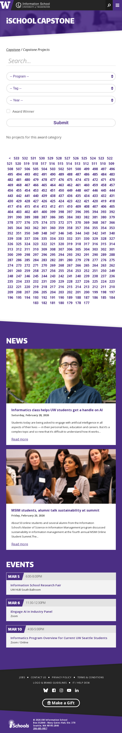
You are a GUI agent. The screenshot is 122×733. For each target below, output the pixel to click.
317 (87, 243)
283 (44, 259)
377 (19, 222)
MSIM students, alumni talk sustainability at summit (55, 510)
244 (44, 275)
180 (61, 302)
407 (95, 206)
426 (44, 200)
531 (33, 157)
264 (95, 265)
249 (112, 270)
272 (27, 265)
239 (87, 275)
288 (112, 254)
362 (36, 227)
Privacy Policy (61, 677)
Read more (19, 439)
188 (78, 297)
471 (103, 179)
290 (95, 254)
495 (10, 174)
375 (36, 222)
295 (53, 254)
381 (95, 216)
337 (27, 238)
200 (87, 291)
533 (16, 157)
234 (19, 281)
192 (44, 297)
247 (19, 275)
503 (53, 168)
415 (27, 206)
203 (61, 291)
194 (27, 297)
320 (61, 243)
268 (61, 265)
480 (27, 179)
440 (36, 195)
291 (87, 254)
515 (60, 163)
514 (69, 163)
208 (19, 291)
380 (103, 216)
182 (44, 302)
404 (10, 211)
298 (27, 254)
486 (87, 174)
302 (103, 249)
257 (44, 270)
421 (87, 200)
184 (112, 297)
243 (53, 275)
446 (95, 190)
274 (10, 265)
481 (19, 179)
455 (19, 190)
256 (53, 270)
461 (78, 184)
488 (70, 174)
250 (103, 270)
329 (95, 238)
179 (70, 302)
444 (112, 190)
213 (87, 286)
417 (10, 206)
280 (70, 259)
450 (61, 190)
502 (61, 168)
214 (78, 286)
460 (87, 184)
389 (27, 216)
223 (112, 281)
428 (27, 200)
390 (19, 216)
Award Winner (20, 111)
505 (36, 168)
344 (78, 232)
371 (70, 222)
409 (78, 206)
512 (86, 163)
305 (78, 249)
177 (87, 302)
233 (27, 281)
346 (61, 232)
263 (103, 265)
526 (76, 157)
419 (103, 200)
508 (10, 168)
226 (87, 281)
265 (87, 265)
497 (103, 168)
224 (103, 281)
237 (103, 275)
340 (112, 232)
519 (27, 163)
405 (112, 206)
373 (53, 222)
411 (61, 206)
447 (87, 190)
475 (70, 179)
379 (112, 216)
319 (70, 243)
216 (61, 286)
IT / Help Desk (81, 682)
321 (53, 243)
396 (78, 211)
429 (19, 200)
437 (61, 195)
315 (103, 243)
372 (61, 222)
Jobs (22, 677)
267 (70, 265)
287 (10, 259)
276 (103, 259)
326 (10, 243)
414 (36, 206)
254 (70, 270)
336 (36, 238)
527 (67, 157)
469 (10, 184)
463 (61, 184)
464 (53, 184)
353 (112, 227)
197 (112, 291)
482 (10, 179)
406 (103, 206)
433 (95, 195)
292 (78, 254)
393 (103, 211)
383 (78, 216)
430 (10, 200)
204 (53, 291)
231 (44, 281)
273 (19, 265)
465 (44, 184)
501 (70, 168)
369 (87, 222)
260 (19, 270)
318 (78, 243)
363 (27, 227)
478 (44, 179)
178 (78, 302)
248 (10, 275)
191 (53, 297)
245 (36, 275)
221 (19, 286)
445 (103, 190)
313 (10, 249)
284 (36, 259)
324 (27, 243)
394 (95, 211)
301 (112, 249)
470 (112, 179)
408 (87, 206)
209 (10, 291)
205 (44, 291)
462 (70, 184)
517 (44, 163)
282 (53, 259)
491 (44, 174)
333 (61, 238)
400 (44, 211)
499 (87, 168)
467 (27, 184)
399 (53, 211)
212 (95, 286)
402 (27, 211)
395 (87, 211)
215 (70, 286)
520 (18, 163)
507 (19, 168)
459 (95, 184)
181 (53, 302)
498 (95, 168)
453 (36, 190)
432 (103, 195)
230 (53, 281)
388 (36, 216)
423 (70, 200)
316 (95, 243)
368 (95, 222)
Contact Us (38, 677)
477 (53, 179)
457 (112, 184)
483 (112, 174)
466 (36, 184)
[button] (109, 5)
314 (112, 243)
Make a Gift (61, 703)
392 (112, 211)
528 (59, 157)
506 (27, 168)
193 (36, 297)
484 (103, 174)
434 (87, 195)
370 (78, 222)
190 (61, 297)
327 (112, 238)
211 (103, 286)
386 (53, 216)
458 (103, 184)
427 (36, 200)
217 (53, 286)
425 (53, 200)
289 (103, 254)
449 (70, 190)
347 (53, 232)
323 (36, 243)
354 (103, 227)
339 (10, 238)
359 (61, 227)
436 (70, 195)
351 (19, 232)
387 (44, 216)
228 (70, 281)
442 (19, 195)
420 (95, 200)
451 (53, 190)
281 (61, 259)
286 (19, 259)
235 (10, 281)
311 (27, 249)
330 (87, 238)
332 (70, 238)
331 (78, 238)
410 (70, 206)
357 (78, 227)
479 (36, 179)
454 (27, 190)
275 (112, 259)
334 (53, 238)
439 (44, 195)
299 (19, 254)
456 (10, 190)
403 (19, 211)
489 (61, 174)
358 (70, 227)
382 (87, 216)
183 (36, 302)
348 (44, 232)
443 (10, 195)
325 (19, 243)
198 (103, 291)
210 (112, 286)
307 (61, 249)
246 (27, 275)
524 (93, 157)
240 (78, 275)
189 (70, 297)
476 (61, 179)
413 (44, 206)
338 (19, 238)
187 (87, 297)
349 (36, 232)
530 (42, 157)
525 (84, 157)
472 (95, 179)
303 (95, 249)
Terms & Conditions (90, 677)
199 (95, 291)
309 (44, 249)
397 (70, 211)
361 (44, 227)
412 (53, 206)
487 (78, 174)
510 (103, 163)
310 (36, 249)
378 (10, 222)
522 (110, 157)
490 (53, 174)
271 (36, 265)
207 (27, 291)
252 (87, 270)
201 (78, 291)
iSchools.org (18, 723)
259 (27, 270)
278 (87, 259)
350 (27, 232)
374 (44, 222)
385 (61, 216)
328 (103, 238)
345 (70, 232)
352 (10, 232)
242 (61, 275)
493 (27, 174)
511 (94, 163)
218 (44, 286)
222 (10, 286)
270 (44, 265)
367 (103, 222)
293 (70, 254)
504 (44, 168)
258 (36, 270)
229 (61, 281)
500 (78, 168)
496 (112, 168)
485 (95, 174)
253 (78, 270)
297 (36, 254)
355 (95, 227)
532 (25, 157)
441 (27, 195)
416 (19, 206)
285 (27, 259)
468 (19, 184)
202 (70, 291)
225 (95, 281)
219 (36, 286)
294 (61, 254)
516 (52, 163)
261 (10, 270)
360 (53, 227)
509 (111, 163)
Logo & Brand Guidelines (50, 682)
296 (44, 254)
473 (87, 179)
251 (95, 270)
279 (78, 259)
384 (70, 216)
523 (101, 157)
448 (78, 190)
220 (27, 286)
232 (36, 281)
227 (78, 281)
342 (95, 232)
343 (87, 232)
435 (78, 195)
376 (27, 222)
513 (77, 163)
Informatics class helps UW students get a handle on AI (57, 410)
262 (112, 265)
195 (19, 297)
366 (112, 222)
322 (44, 243)
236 (112, 275)
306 (70, 249)
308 (53, 249)
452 (44, 190)
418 (112, 200)
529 (50, 157)
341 (103, 232)
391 (10, 216)
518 (35, 163)
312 (19, 249)
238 (95, 275)
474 (78, 179)
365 (10, 227)
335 (44, 238)
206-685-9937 (40, 728)
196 (10, 297)
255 (61, 270)
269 (53, 265)
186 (95, 297)
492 (36, 174)
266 (78, 265)
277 (95, 259)
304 (87, 249)
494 (19, 174)
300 (10, 254)
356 (87, 227)
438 (53, 195)
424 (61, 200)
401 (36, 211)
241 (70, 275)
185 (103, 297)
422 (78, 200)
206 (36, 291)
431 (112, 195)
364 (19, 227)
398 (61, 211)
